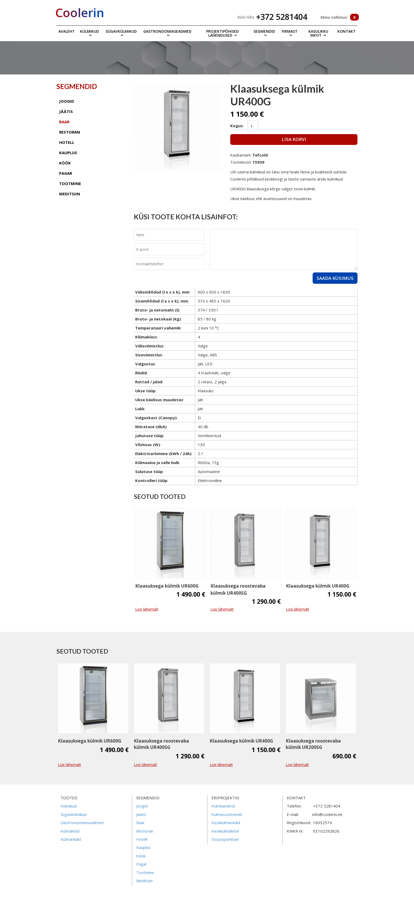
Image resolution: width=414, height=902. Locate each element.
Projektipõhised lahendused (222, 33)
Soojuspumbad (224, 839)
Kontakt (346, 31)
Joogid (142, 806)
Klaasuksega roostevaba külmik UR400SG (238, 589)
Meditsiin (144, 880)
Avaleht (66, 31)
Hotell (141, 839)
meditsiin (69, 193)
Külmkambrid (223, 806)
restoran (69, 132)
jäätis (66, 111)
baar (64, 121)
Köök (140, 855)
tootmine (70, 183)
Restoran (144, 831)
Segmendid (264, 31)
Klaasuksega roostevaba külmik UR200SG (313, 744)
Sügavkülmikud (121, 31)
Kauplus (143, 847)
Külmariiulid (70, 839)
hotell (66, 142)
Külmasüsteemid (226, 814)
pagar (65, 173)
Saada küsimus (335, 278)
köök (65, 163)
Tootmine (145, 872)
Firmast (290, 31)
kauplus (68, 152)
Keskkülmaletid (225, 831)
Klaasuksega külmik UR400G (317, 586)
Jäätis (141, 814)
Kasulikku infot (318, 33)
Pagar (141, 864)
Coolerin (79, 12)
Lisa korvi (294, 139)
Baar (140, 822)
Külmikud (89, 31)
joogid (66, 101)
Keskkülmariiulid (225, 822)
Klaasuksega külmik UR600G (167, 586)
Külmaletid (69, 831)
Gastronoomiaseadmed (167, 31)
